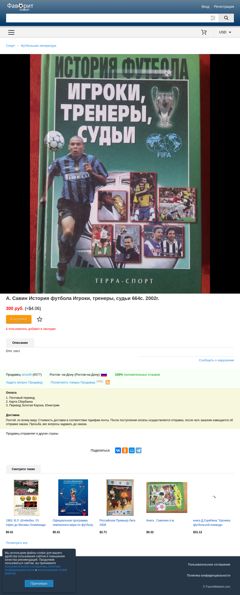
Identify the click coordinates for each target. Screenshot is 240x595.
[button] (236, 58)
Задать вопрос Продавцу (24, 382)
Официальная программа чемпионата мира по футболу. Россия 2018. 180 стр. (73, 523)
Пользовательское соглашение (209, 564)
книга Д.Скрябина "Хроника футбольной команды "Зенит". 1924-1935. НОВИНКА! (211, 523)
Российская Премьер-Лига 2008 (117, 523)
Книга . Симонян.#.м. (160, 520)
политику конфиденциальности (32, 568)
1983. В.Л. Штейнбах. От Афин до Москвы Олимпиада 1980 (26, 523)
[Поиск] (226, 18)
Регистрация (224, 7)
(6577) (37, 374)
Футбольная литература (38, 45)
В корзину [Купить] (18, 319)
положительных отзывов (137, 374)
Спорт (10, 45)
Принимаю (38, 584)
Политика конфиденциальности (208, 575)
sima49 (26, 374)
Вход (206, 7)
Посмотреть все (17, 543)
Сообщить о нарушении (216, 360)
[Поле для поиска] (120, 18)
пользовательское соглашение (26, 566)
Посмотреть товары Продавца (77, 382)
